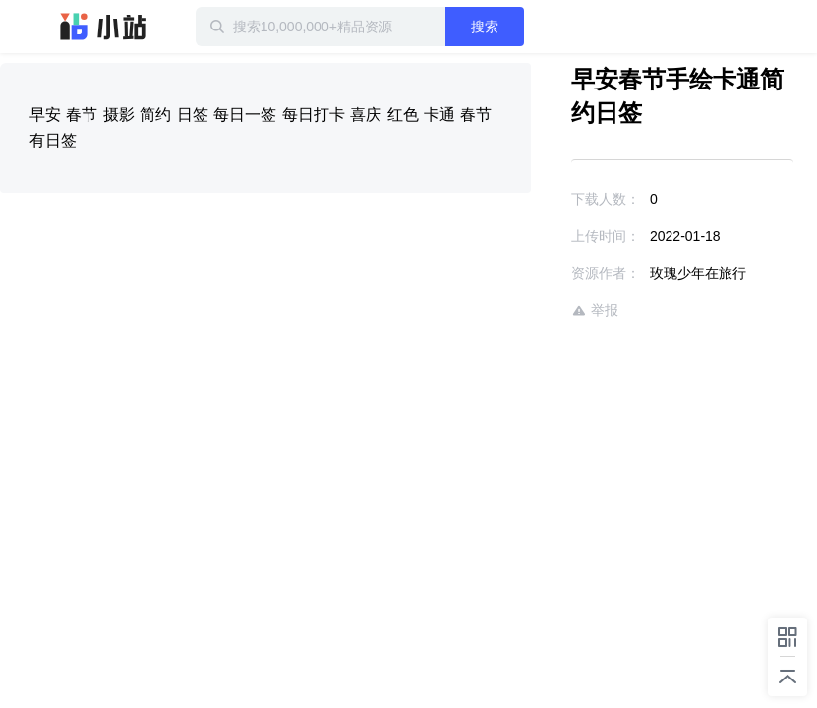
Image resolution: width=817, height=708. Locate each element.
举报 (594, 310)
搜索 (484, 26)
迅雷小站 (103, 26)
